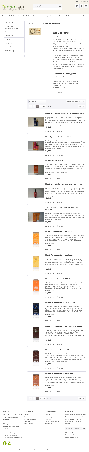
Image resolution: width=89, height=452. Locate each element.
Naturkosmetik (9, 22)
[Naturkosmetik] (14, 16)
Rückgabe (27, 421)
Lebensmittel (9, 36)
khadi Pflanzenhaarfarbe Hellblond (58, 232)
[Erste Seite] (30, 106)
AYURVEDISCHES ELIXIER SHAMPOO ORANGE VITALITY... (62, 209)
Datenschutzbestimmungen (74, 435)
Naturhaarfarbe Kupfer (54, 161)
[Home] (4, 16)
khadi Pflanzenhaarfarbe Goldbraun (59, 374)
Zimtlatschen (9, 43)
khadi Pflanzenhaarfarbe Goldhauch (59, 255)
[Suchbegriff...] (47, 6)
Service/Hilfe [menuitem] (81, 1)
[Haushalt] (53, 16)
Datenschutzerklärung (52, 421)
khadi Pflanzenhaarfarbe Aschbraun (59, 350)
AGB (25, 426)
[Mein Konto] (81, 6)
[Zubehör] (74, 16)
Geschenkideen (10, 47)
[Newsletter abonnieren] (84, 428)
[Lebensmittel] (64, 16)
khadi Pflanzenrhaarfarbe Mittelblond (59, 279)
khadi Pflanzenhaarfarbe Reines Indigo (60, 303)
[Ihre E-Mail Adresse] (73, 428)
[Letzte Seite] (44, 106)
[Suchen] (60, 6)
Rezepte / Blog (9, 51)
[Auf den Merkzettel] (60, 131)
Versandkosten (40, 449)
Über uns (47, 414)
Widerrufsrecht (28, 424)
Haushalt (7, 32)
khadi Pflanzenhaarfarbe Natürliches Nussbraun (63, 326)
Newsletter (48, 419)
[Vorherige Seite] (34, 106)
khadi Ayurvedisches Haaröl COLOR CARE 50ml (62, 137)
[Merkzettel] (77, 6)
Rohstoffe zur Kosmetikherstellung (11, 27)
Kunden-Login (49, 417)
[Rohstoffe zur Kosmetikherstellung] (35, 16)
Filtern (32, 101)
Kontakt (26, 414)
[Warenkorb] (86, 6)
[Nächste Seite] (40, 106)
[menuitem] (47, 7)
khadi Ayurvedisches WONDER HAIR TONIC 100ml (63, 184)
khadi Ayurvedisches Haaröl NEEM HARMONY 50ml (64, 113)
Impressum (48, 424)
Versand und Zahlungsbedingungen (31, 418)
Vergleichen (50, 131)
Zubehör (7, 39)
